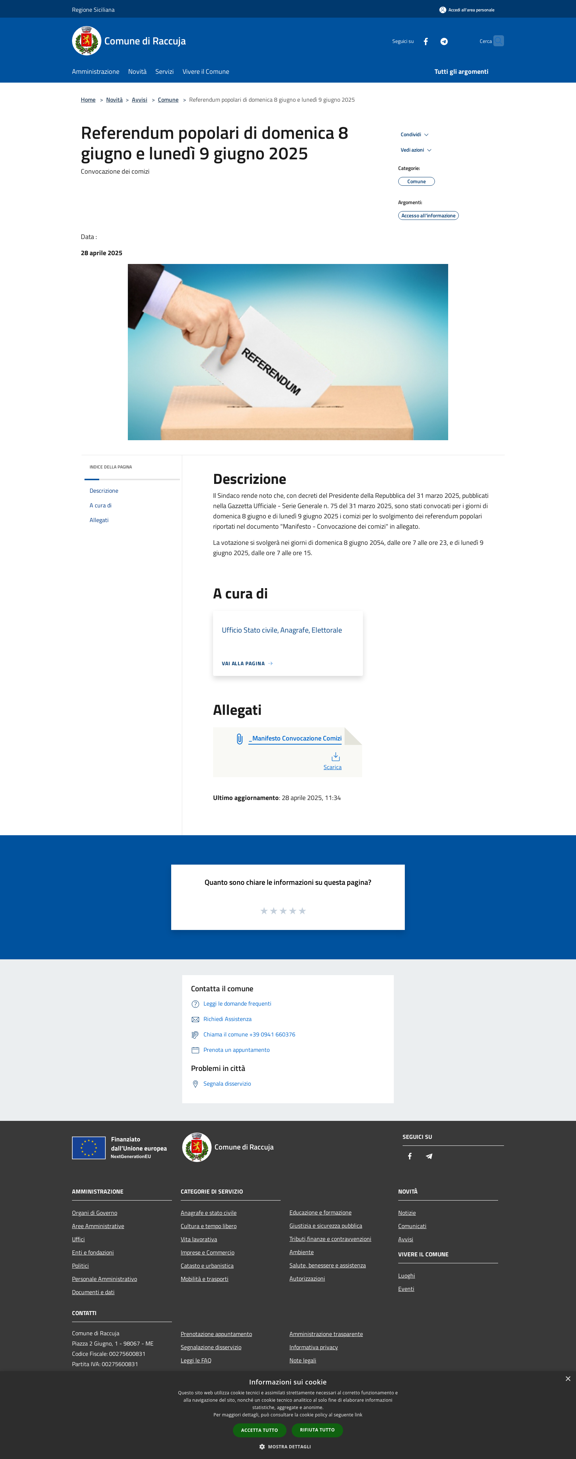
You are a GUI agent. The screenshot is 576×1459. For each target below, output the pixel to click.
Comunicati (412, 1225)
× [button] (567, 1379)
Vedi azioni (417, 150)
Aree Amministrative (98, 1225)
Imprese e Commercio (207, 1252)
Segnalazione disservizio (211, 1347)
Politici (80, 1265)
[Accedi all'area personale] (467, 9)
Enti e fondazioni (93, 1252)
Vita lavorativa (199, 1239)
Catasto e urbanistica (207, 1265)
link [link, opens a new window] (359, 1415)
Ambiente (301, 1252)
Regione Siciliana (93, 9)
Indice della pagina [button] (111, 466)
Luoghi (406, 1275)
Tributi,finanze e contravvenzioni (330, 1238)
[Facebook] (411, 41)
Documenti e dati (93, 1292)
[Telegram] (429, 41)
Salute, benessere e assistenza (327, 1265)
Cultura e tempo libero (209, 1225)
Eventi (406, 1288)
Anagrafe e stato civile (209, 1212)
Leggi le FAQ (196, 1360)
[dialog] (288, 1415)
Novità (114, 99)
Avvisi (139, 99)
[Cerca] (495, 41)
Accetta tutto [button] (259, 1430)
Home (88, 99)
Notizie (407, 1212)
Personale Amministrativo (104, 1278)
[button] (288, 1446)
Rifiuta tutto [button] (317, 1430)
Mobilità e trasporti (204, 1278)
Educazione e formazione (320, 1212)
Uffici (78, 1239)
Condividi (416, 134)
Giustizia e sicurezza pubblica (325, 1225)
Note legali (302, 1360)
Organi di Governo (94, 1212)
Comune (168, 99)
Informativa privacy (313, 1347)
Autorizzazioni (307, 1278)
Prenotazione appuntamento (216, 1333)
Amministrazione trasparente (326, 1333)
